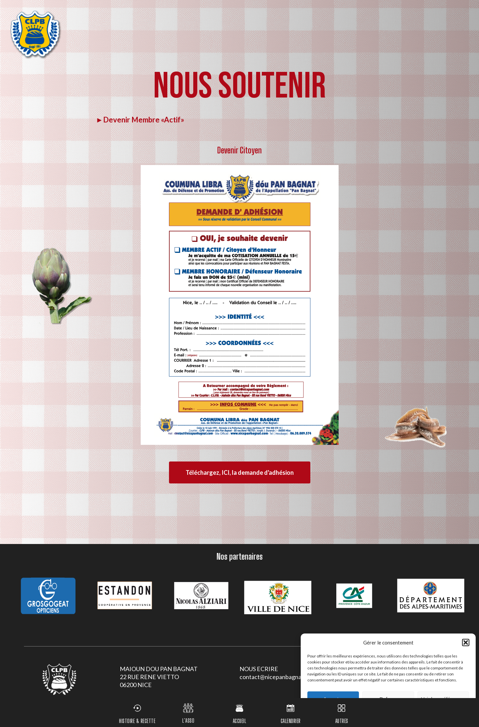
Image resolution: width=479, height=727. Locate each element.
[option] (48, 595)
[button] (465, 642)
